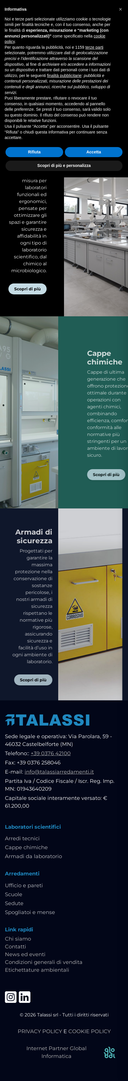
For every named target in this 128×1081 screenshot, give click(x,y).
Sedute (14, 903)
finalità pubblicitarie (64, 75)
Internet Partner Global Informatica (71, 1052)
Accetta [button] (93, 152)
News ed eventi (25, 954)
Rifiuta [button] (34, 152)
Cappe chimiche (26, 847)
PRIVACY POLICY (40, 1031)
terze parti (94, 47)
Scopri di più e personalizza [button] (64, 165)
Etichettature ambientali (37, 970)
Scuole (13, 894)
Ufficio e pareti (24, 885)
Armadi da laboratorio (33, 856)
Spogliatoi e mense (30, 912)
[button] (120, 9)
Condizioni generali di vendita (44, 962)
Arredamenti (22, 874)
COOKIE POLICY (89, 1031)
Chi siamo (18, 939)
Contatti (15, 946)
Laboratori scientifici (33, 827)
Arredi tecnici (22, 838)
